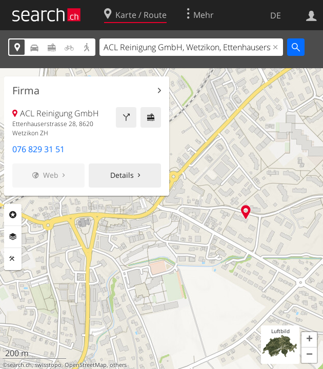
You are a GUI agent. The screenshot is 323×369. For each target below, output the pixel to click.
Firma (25, 91)
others (118, 364)
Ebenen (13, 237)
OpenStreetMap (86, 364)
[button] (309, 339)
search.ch (19, 364)
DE (275, 15)
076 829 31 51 (38, 149)
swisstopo (48, 364)
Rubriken (13, 214)
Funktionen (13, 259)
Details (122, 175)
